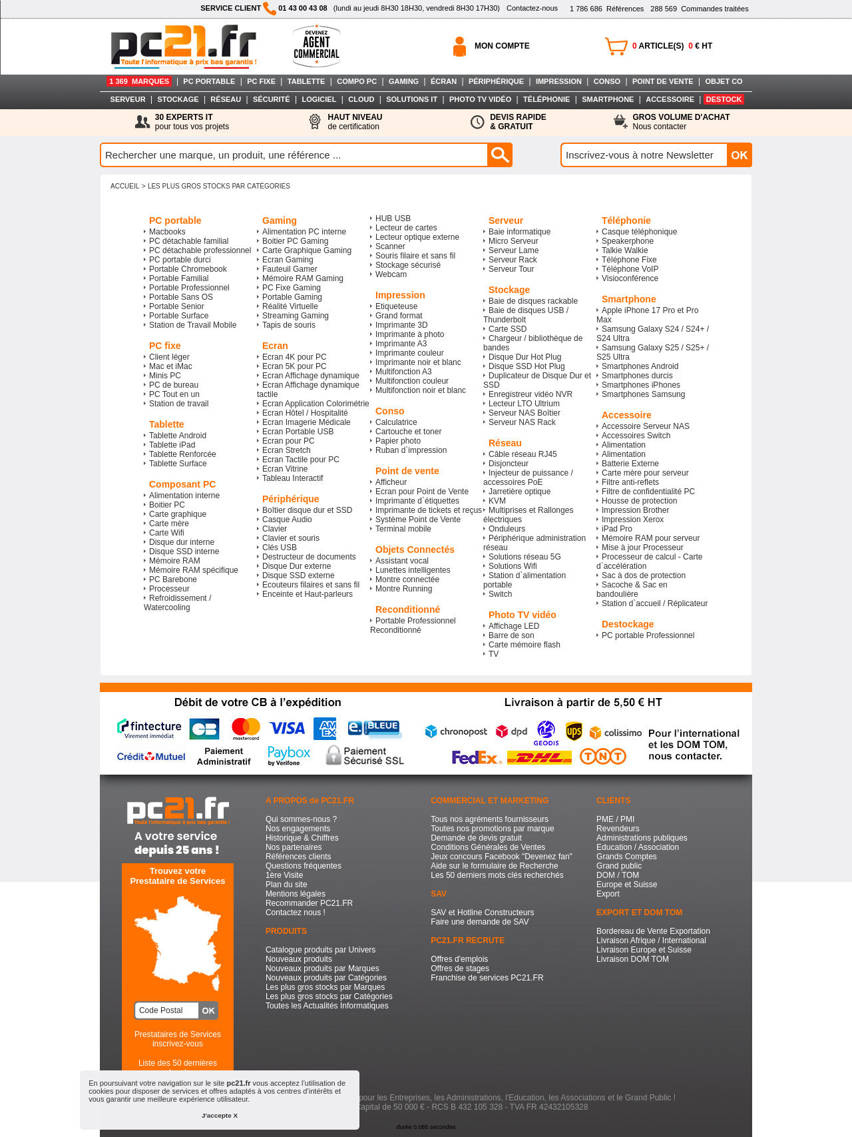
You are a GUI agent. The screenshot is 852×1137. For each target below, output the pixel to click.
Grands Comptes (626, 856)
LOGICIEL (319, 99)
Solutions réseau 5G (525, 557)
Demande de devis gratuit (476, 838)
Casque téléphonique (639, 231)
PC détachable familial (188, 241)
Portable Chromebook (188, 269)
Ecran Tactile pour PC (300, 459)
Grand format (399, 315)
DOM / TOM (617, 875)
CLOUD (361, 99)
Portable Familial (178, 278)
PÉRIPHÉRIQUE (496, 81)
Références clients (298, 856)
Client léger (169, 357)
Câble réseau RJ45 (523, 454)
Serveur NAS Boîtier (524, 413)
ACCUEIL (124, 186)
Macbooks (167, 231)
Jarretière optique (519, 491)
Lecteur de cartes (406, 227)
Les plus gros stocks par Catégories (219, 186)
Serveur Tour (511, 269)
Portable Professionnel (189, 287)
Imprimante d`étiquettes (417, 501)
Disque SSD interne (184, 551)
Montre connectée (407, 579)
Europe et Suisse (626, 884)
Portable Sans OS (181, 297)
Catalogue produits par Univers (320, 949)
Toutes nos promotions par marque (492, 828)
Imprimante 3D (401, 325)
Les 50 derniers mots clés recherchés (497, 875)
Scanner (390, 246)
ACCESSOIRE (670, 99)
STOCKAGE (177, 99)
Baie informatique (519, 231)
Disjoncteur (509, 463)
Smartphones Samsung (643, 394)
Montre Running (403, 588)
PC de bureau (173, 385)
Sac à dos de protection (644, 575)
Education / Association (637, 847)
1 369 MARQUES (139, 81)
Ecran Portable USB (297, 431)
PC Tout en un (174, 394)
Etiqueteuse (396, 306)
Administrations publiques (642, 838)
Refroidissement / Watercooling (177, 602)
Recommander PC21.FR (309, 903)
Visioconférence (630, 278)
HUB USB (393, 218)
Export (608, 894)
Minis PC (165, 375)
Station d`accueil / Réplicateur (655, 603)
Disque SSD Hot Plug (527, 366)
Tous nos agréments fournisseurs (489, 819)
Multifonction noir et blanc (420, 390)
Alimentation (624, 445)
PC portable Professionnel (648, 635)
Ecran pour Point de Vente (422, 491)
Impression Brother (635, 510)
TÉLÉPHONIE (546, 99)
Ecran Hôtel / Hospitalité (305, 413)
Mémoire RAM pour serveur (651, 538)
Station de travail (178, 403)
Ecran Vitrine (285, 469)
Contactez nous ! (295, 912)
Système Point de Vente (418, 519)
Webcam (391, 274)
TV (494, 654)
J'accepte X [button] (220, 1115)
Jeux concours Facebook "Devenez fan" (501, 856)
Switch (500, 594)
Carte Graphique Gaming (306, 250)
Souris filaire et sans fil (415, 255)
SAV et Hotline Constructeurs (482, 912)
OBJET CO (723, 81)
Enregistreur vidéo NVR (530, 394)
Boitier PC (167, 505)
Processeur (169, 588)
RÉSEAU (225, 99)
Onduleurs (507, 529)
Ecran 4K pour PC (294, 357)
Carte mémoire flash (524, 644)
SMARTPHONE (608, 99)
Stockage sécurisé (408, 265)
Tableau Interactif (292, 478)
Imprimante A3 (401, 343)
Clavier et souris (291, 538)
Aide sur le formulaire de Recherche (494, 866)
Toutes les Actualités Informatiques (327, 1005)
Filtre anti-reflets (630, 482)
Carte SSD (508, 329)
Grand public (619, 866)
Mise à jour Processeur (643, 547)
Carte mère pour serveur (645, 473)
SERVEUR (128, 99)
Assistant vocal (402, 561)
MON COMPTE (502, 46)
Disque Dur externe (296, 566)
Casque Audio (287, 519)
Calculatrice (396, 422)
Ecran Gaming (288, 259)
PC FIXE (261, 81)
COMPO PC (357, 81)
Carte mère (169, 523)
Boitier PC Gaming (295, 241)
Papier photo (398, 441)
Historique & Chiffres (302, 838)
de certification (354, 122)
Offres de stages (460, 968)
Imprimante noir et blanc (418, 362)
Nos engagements (298, 828)
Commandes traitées (699, 9)
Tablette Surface (178, 463)
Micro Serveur (513, 241)
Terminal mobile (403, 529)
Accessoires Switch (636, 435)
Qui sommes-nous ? (301, 819)
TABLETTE (306, 81)
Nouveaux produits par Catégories (326, 977)
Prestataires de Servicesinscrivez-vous (177, 1039)
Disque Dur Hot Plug (525, 357)
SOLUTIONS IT (411, 99)
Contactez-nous (532, 8)
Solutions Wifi (513, 566)
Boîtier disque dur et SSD (307, 510)
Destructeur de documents (309, 557)
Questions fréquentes (303, 866)
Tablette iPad (172, 445)
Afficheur (391, 482)
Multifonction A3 (403, 371)
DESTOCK (724, 99)
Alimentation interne (184, 495)
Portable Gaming (292, 297)
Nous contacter (681, 122)
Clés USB (279, 547)
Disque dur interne (181, 542)
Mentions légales (295, 894)
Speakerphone (628, 241)
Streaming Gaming (295, 315)
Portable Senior (176, 306)
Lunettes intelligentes (413, 570)
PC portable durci (180, 259)
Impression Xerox (633, 519)
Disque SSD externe (298, 575)
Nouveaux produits (299, 959)
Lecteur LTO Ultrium (524, 403)
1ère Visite (284, 875)
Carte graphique (177, 514)
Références (607, 9)
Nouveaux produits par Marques (322, 968)
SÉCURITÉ (271, 99)
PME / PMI (615, 819)
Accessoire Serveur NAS (646, 426)
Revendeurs (618, 828)
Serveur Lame (513, 250)
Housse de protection (639, 501)
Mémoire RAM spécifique (193, 570)
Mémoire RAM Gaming (302, 278)
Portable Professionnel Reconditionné (413, 625)
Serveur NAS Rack (522, 422)
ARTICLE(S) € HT (672, 46)
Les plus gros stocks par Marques (325, 987)
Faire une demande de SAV (480, 922)
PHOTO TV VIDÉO (480, 99)
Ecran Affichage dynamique (310, 375)
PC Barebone (173, 579)
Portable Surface (178, 315)
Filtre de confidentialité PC (648, 491)
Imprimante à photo (409, 334)
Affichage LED (514, 626)
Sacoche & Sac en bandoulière (632, 589)
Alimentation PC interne (304, 231)
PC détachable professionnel (200, 250)
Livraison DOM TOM (632, 959)
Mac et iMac (170, 366)
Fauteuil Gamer (290, 269)
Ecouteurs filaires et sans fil (310, 584)
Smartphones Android (640, 366)
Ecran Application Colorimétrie (315, 403)
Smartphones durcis (637, 375)
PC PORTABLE (209, 81)
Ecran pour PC (288, 441)
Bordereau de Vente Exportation (653, 931)
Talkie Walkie (625, 250)
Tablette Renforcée (182, 454)
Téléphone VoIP (630, 269)
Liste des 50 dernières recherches (177, 1067)
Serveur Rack (513, 259)
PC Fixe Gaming (291, 287)
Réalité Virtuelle (290, 306)
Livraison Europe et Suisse (644, 949)
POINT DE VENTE (663, 81)
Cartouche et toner (408, 431)
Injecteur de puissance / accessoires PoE (528, 477)
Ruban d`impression (411, 450)
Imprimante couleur (409, 353)
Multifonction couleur (412, 381)
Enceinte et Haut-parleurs (307, 594)
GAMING (404, 81)
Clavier (274, 529)
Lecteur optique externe (417, 237)
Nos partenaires (294, 847)
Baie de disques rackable (533, 301)
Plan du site (287, 884)
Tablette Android (177, 435)
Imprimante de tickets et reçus (428, 510)
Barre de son (511, 635)
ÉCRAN (444, 81)
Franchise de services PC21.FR (487, 977)
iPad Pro (617, 529)
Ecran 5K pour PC (294, 366)
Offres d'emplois (459, 959)
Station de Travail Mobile (192, 325)
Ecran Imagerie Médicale (306, 422)
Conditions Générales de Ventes (488, 847)
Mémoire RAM (174, 561)
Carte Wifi (166, 533)
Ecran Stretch (286, 450)
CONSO (607, 81)
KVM (497, 501)
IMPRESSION (559, 81)
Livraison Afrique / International (651, 940)
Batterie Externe (630, 463)
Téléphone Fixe (629, 259)
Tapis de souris (289, 325)
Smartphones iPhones (641, 385)
